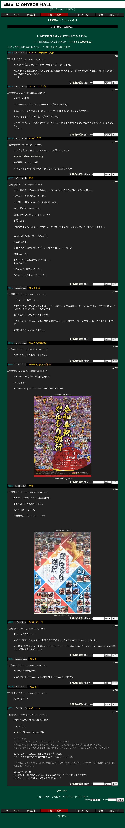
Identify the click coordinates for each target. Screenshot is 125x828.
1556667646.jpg (62, 477)
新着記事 (31, 15)
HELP (16, 15)
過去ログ (114, 15)
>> (69, 47)
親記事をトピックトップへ (63, 20)
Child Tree (62, 816)
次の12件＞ (62, 791)
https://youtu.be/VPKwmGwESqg (28, 156)
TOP (6, 15)
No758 (18, 732)
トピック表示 (54, 15)
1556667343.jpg (62, 614)
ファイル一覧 (81, 15)
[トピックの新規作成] (80, 42)
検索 (100, 15)
